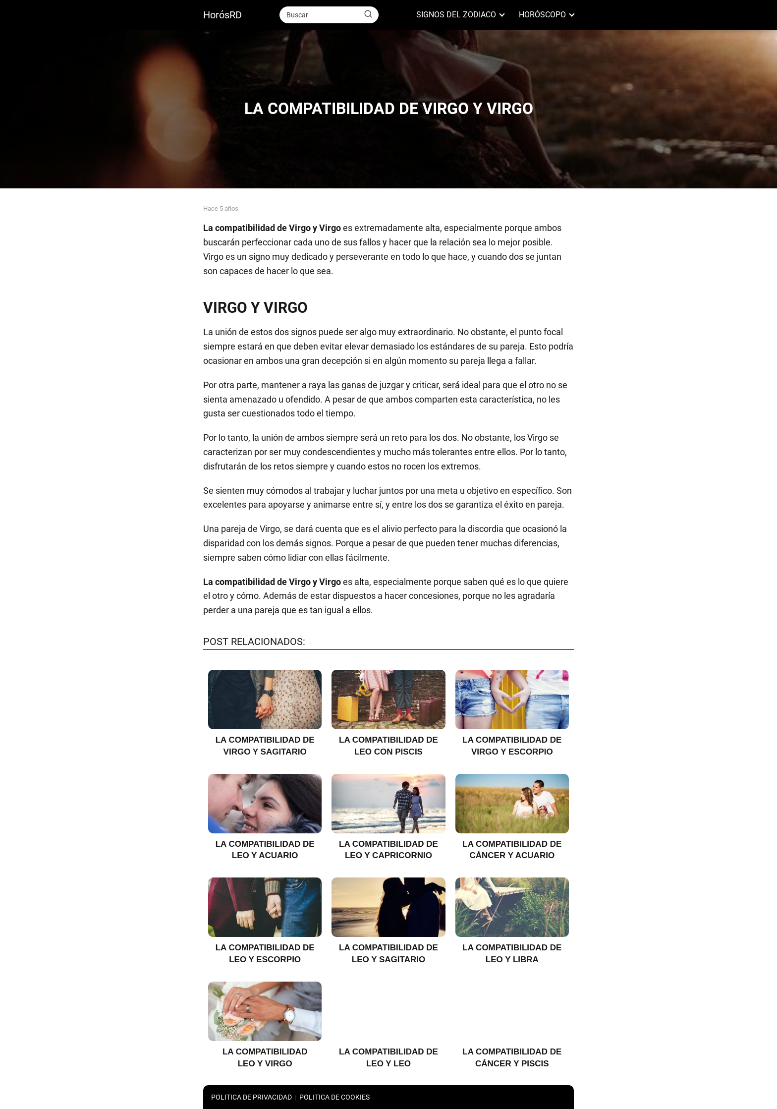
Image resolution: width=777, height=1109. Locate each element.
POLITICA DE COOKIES (334, 1097)
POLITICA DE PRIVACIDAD (251, 1097)
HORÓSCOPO (542, 14)
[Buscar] (368, 14)
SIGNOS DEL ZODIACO (456, 14)
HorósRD (222, 15)
